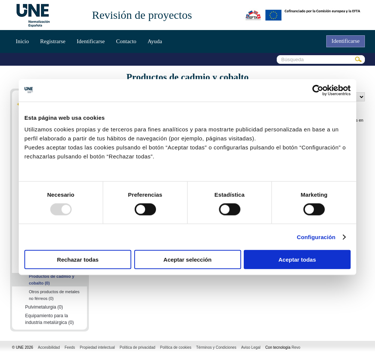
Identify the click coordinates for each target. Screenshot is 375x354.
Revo (295, 347)
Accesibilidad (49, 347)
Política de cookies (175, 347)
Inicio (22, 41)
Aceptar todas (297, 259)
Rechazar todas (78, 259)
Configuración (316, 236)
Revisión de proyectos (142, 15)
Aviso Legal (251, 347)
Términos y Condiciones (216, 347)
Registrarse (52, 41)
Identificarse (90, 41)
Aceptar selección (188, 259)
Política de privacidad (137, 347)
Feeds (69, 347)
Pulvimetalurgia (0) (44, 307)
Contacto (126, 41)
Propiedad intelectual (97, 347)
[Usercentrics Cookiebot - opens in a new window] (318, 90)
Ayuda (155, 41)
